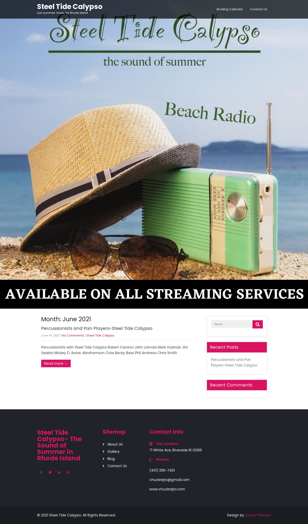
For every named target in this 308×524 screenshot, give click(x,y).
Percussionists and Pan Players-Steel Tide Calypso (96, 328)
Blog (111, 458)
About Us (115, 444)
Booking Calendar (230, 9)
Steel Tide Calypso (100, 335)
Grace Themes (258, 515)
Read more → (56, 363)
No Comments (73, 335)
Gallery (113, 451)
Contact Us (258, 9)
